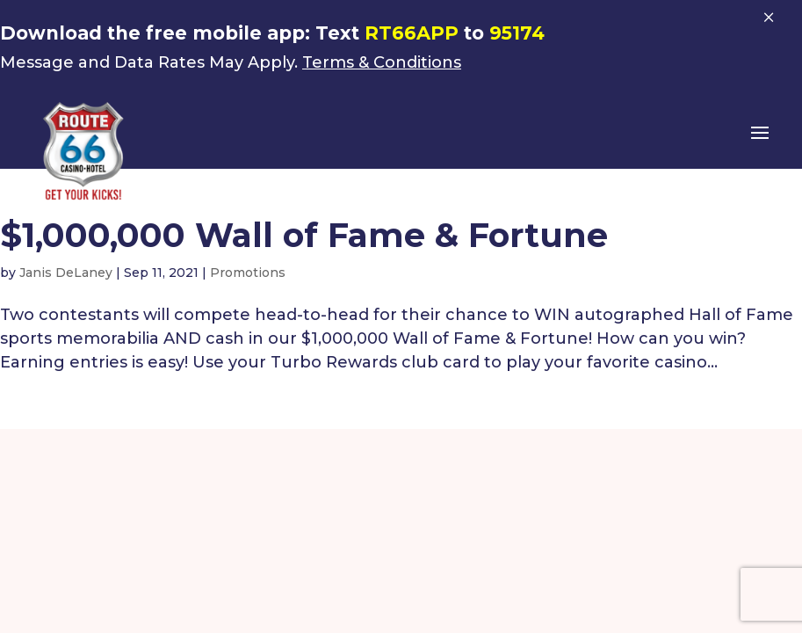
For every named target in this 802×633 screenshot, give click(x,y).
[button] (760, 144)
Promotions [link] (247, 272)
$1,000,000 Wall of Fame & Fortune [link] (304, 235)
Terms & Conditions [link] (381, 62)
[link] (83, 150)
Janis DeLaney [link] (65, 272)
